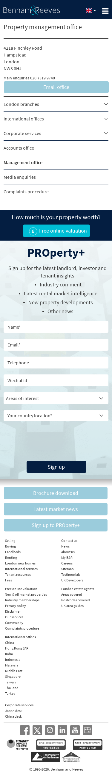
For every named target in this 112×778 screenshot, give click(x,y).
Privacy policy (15, 605)
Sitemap (67, 569)
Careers (67, 563)
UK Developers (72, 580)
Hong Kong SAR (16, 648)
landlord (66, 268)
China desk (13, 716)
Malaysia (11, 665)
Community (14, 622)
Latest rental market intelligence (60, 293)
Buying (10, 546)
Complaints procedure (26, 191)
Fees (8, 580)
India (9, 654)
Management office (23, 162)
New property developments (60, 302)
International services (21, 569)
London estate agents (77, 588)
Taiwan (10, 682)
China (9, 642)
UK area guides (72, 605)
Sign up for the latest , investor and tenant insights (57, 272)
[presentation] (44, 436)
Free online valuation (21, 588)
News (65, 546)
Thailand (12, 688)
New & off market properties (26, 594)
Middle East (13, 671)
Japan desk (13, 710)
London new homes (20, 563)
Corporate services (22, 133)
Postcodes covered (75, 600)
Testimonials (70, 574)
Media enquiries (20, 177)
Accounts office (19, 148)
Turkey (10, 693)
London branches (21, 104)
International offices (24, 119)
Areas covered (71, 594)
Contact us (69, 540)
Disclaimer (13, 611)
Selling (10, 540)
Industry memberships (22, 600)
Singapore (13, 676)
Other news (60, 311)
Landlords (13, 552)
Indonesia (12, 659)
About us (68, 552)
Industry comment (61, 284)
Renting (11, 557)
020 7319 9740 (42, 78)
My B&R (67, 557)
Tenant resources (18, 574)
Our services (14, 617)
